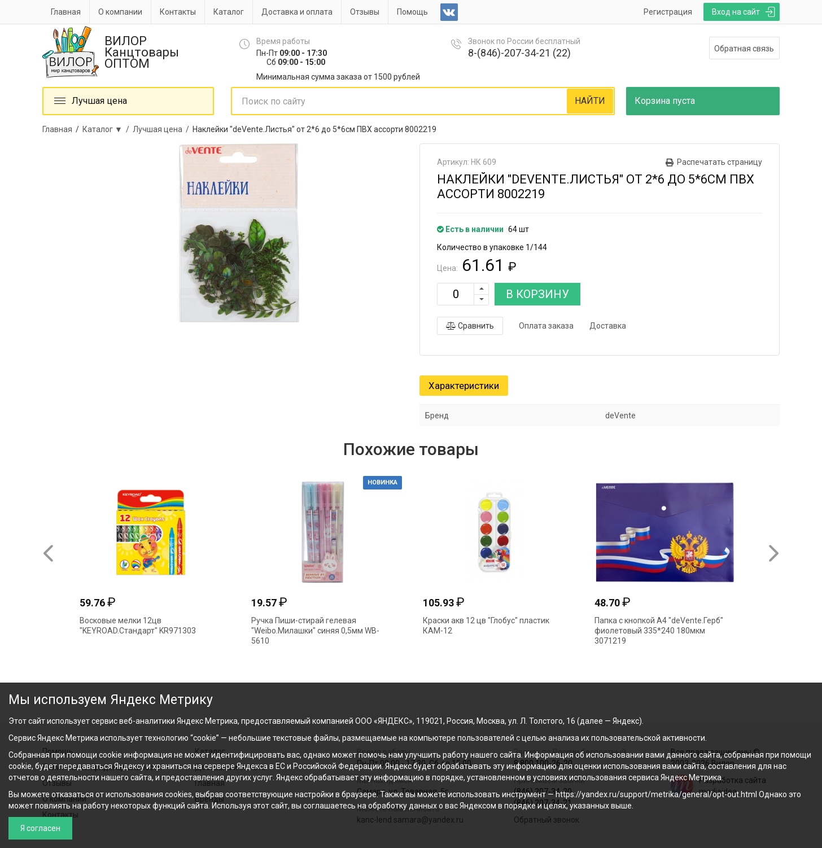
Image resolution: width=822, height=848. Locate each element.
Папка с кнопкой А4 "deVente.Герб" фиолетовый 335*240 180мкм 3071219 (658, 630)
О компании (120, 11)
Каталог (228, 11)
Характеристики (464, 385)
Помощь (412, 11)
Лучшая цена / (163, 129)
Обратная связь (744, 48)
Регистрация (668, 11)
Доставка (607, 325)
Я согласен (40, 828)
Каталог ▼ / (107, 129)
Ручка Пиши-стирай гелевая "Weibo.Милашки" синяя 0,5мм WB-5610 (315, 630)
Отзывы (364, 11)
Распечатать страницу (719, 162)
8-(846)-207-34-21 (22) (519, 53)
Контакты (178, 11)
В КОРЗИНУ (537, 294)
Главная (66, 11)
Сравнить (470, 325)
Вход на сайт (736, 11)
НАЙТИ (590, 100)
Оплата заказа (546, 325)
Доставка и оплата (297, 11)
